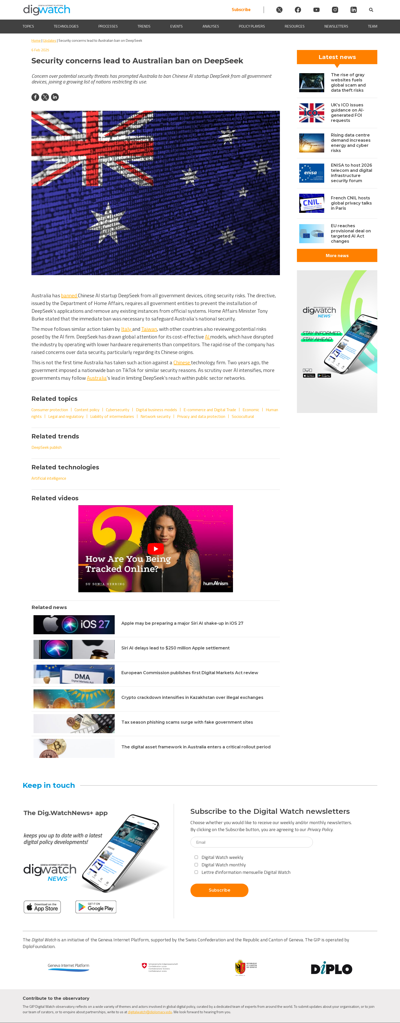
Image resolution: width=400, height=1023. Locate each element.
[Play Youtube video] (155, 548)
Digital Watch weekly (219, 857)
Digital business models (156, 410)
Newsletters (336, 26)
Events (176, 26)
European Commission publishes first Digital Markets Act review (189, 672)
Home (36, 40)
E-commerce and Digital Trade (210, 410)
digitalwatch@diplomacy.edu (150, 1011)
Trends (144, 26)
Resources (295, 26)
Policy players (252, 26)
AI (207, 337)
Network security (155, 416)
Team (372, 26)
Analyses (211, 26)
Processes (108, 26)
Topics (28, 26)
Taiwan (149, 329)
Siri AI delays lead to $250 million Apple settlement (175, 648)
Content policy (86, 410)
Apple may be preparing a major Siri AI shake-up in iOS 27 (182, 623)
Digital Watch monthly (220, 864)
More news (337, 255)
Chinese (182, 362)
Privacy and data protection (201, 416)
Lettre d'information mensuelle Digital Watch (242, 872)
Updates (49, 40)
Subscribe (241, 9)
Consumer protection (49, 410)
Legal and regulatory (66, 416)
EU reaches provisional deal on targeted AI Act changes (351, 233)
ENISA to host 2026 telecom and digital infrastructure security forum (351, 173)
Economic (251, 410)
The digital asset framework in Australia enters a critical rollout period (196, 747)
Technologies (66, 26)
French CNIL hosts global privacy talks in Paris (351, 203)
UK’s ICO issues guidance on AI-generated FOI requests (347, 113)
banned (69, 295)
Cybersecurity (117, 410)
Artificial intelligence (48, 478)
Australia (97, 378)
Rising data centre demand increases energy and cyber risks (351, 143)
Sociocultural (243, 416)
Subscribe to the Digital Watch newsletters (270, 811)
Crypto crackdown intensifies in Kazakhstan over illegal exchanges (192, 697)
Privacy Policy (319, 829)
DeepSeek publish (46, 447)
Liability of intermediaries (112, 416)
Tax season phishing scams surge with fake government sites (187, 722)
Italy (126, 329)
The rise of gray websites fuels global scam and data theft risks (348, 82)
